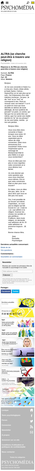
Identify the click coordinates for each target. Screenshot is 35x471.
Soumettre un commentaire (11, 257)
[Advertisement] (17, 32)
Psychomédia (5, 63)
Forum (4, 420)
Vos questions (6, 250)
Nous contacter (8, 452)
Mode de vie (6, 247)
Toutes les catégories (17, 457)
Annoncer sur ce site (10, 440)
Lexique (5, 410)
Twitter (15, 291)
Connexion (6, 425)
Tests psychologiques (11, 415)
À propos (6, 435)
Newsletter (6, 430)
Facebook (6, 291)
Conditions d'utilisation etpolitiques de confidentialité (13, 446)
